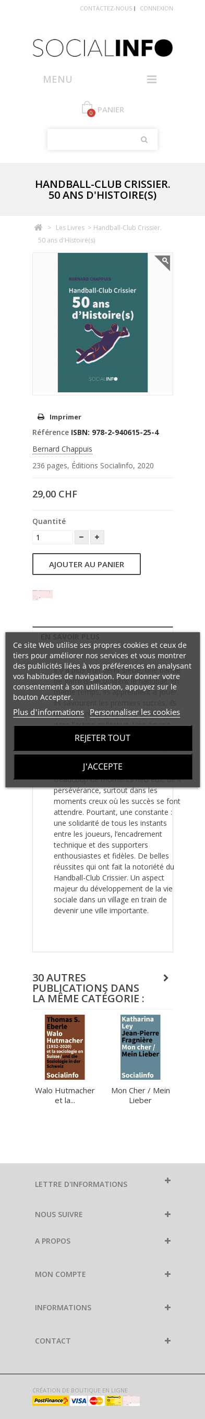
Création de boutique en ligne (80, 1390)
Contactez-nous (106, 8)
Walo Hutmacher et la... (65, 1095)
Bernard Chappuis (62, 449)
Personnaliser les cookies (135, 712)
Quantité (49, 521)
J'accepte (103, 766)
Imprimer (65, 416)
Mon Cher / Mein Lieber (140, 1095)
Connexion (156, 8)
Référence (50, 432)
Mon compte (60, 1274)
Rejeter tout (102, 738)
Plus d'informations (48, 712)
